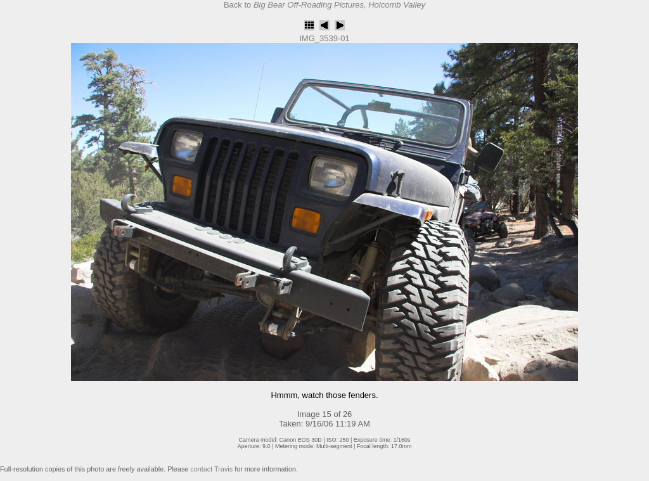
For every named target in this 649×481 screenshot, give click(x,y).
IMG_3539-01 (324, 38)
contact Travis (211, 469)
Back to (324, 5)
